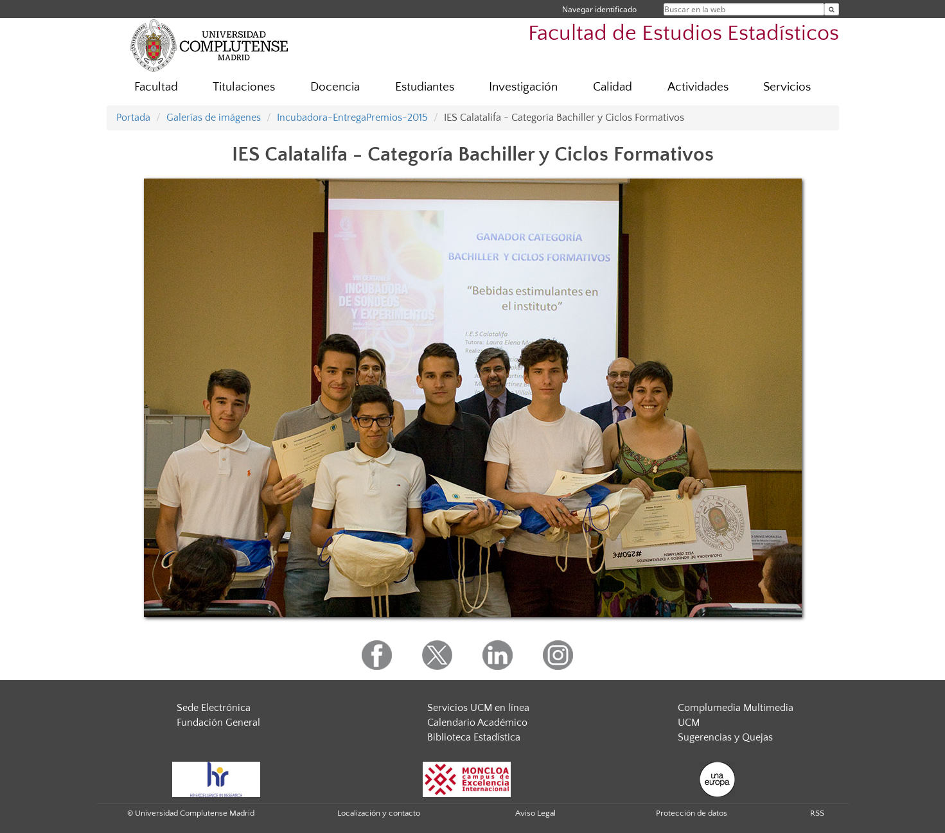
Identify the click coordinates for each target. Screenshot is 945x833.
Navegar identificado (599, 9)
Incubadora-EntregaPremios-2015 (352, 117)
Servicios (787, 87)
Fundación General (218, 722)
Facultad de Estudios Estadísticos (683, 34)
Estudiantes (424, 87)
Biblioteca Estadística (473, 737)
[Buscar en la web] (831, 9)
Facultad (156, 87)
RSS (817, 813)
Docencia (335, 87)
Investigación (523, 87)
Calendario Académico (477, 722)
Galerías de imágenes (213, 117)
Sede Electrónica (214, 708)
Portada (133, 117)
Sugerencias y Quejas (725, 737)
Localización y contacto (378, 813)
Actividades (698, 87)
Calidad (612, 87)
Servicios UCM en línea (478, 708)
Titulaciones (244, 87)
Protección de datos (691, 813)
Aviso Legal (535, 813)
